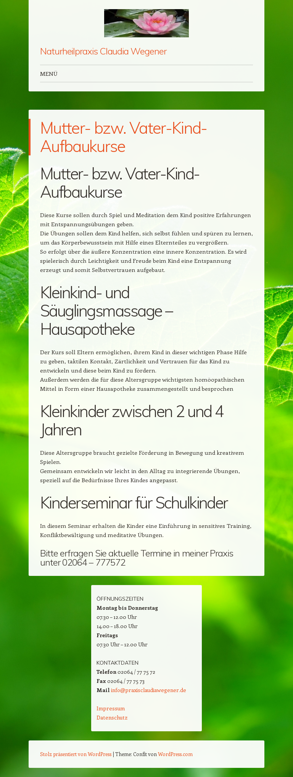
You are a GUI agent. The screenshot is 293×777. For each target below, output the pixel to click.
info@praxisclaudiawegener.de (148, 690)
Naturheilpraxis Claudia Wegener (103, 51)
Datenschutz (112, 717)
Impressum (111, 708)
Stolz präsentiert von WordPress (75, 754)
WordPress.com (175, 754)
